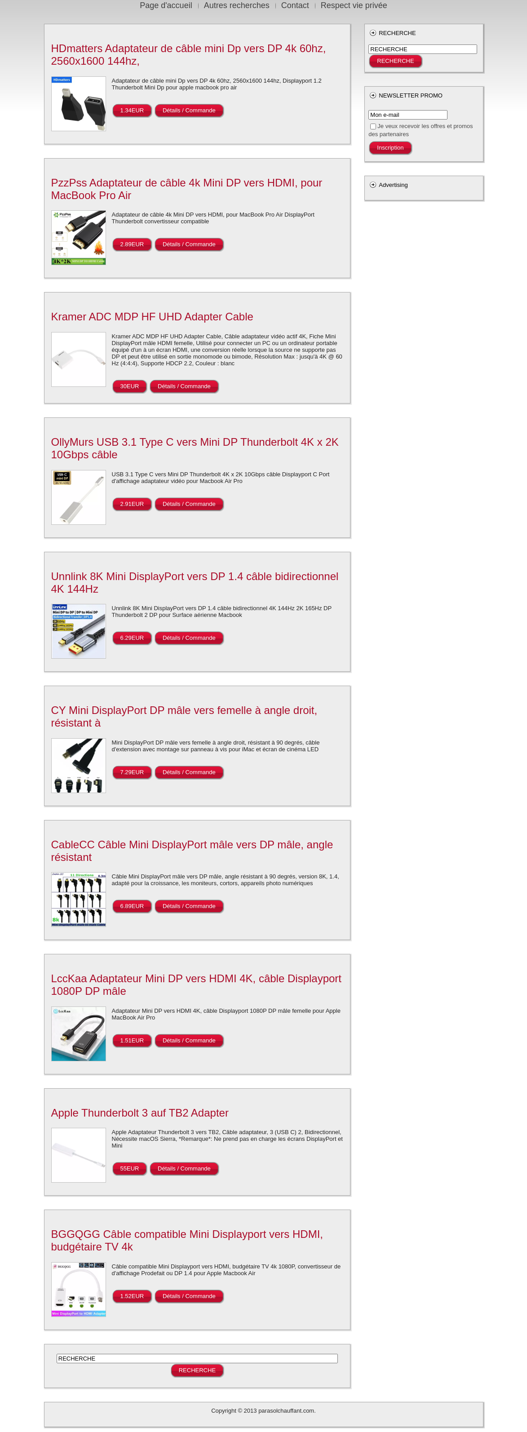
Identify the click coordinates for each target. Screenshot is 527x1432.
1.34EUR (132, 110)
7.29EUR (132, 772)
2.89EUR (132, 244)
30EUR (129, 386)
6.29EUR (132, 637)
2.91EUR (132, 504)
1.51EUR (132, 1040)
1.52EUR (132, 1296)
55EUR (129, 1168)
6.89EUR (132, 906)
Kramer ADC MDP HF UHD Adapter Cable (152, 316)
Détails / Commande (189, 110)
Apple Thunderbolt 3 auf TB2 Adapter (140, 1113)
